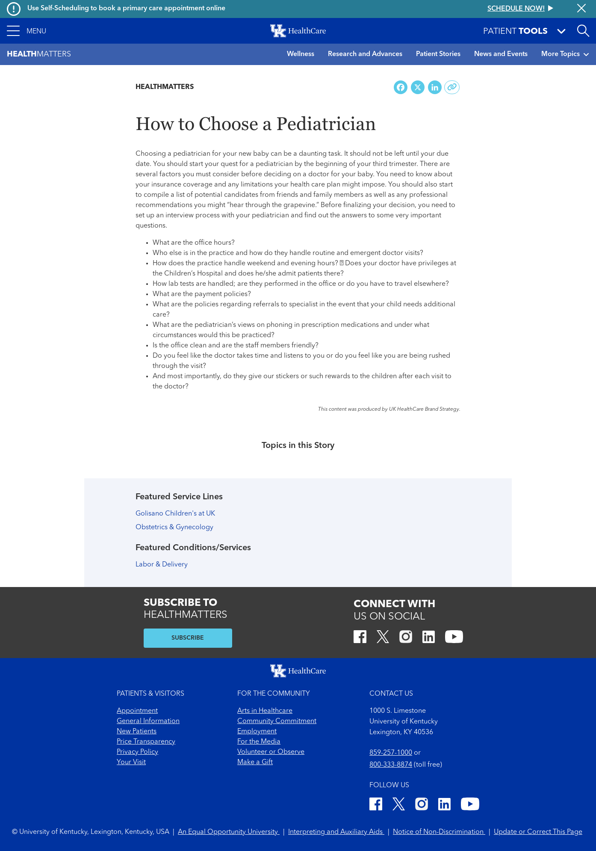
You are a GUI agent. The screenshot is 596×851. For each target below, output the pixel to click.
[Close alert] (581, 9)
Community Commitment (276, 721)
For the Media (258, 741)
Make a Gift (255, 762)
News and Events (501, 54)
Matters (39, 54)
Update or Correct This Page (538, 832)
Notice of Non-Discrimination (439, 832)
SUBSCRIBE (187, 638)
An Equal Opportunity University (229, 832)
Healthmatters (165, 87)
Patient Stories (438, 54)
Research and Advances (365, 54)
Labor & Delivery (162, 564)
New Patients (136, 731)
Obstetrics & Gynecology (174, 527)
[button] (26, 31)
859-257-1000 (390, 753)
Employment (257, 731)
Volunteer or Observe (270, 752)
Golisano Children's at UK (175, 513)
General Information (148, 721)
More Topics (565, 54)
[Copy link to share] (452, 87)
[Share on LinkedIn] (434, 87)
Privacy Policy (137, 752)
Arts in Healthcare (264, 711)
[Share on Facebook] (400, 87)
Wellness (300, 54)
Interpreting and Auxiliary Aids (336, 832)
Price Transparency (146, 741)
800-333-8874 (390, 765)
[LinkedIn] (428, 638)
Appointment (137, 711)
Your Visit (131, 762)
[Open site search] (583, 31)
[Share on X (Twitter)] (417, 87)
